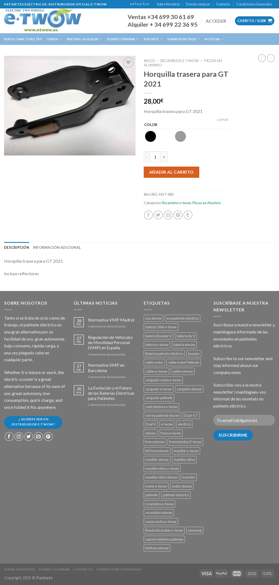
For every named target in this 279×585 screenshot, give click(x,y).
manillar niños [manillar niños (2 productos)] (184, 459)
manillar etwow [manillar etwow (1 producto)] (157, 459)
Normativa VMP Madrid (111, 319)
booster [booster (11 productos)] (194, 353)
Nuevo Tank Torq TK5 (23, 39)
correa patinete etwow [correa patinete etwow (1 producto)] (162, 415)
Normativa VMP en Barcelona (106, 367)
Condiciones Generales (254, 4)
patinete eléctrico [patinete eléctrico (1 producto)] (176, 495)
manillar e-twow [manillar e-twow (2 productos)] (186, 451)
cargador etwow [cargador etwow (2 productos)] (189, 389)
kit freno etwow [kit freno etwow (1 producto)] (157, 451)
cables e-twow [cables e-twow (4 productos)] (156, 371)
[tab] (16, 247)
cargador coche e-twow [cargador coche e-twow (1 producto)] (163, 380)
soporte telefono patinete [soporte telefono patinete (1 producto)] (164, 539)
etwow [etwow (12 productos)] (150, 433)
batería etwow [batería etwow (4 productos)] (184, 344)
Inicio (149, 61)
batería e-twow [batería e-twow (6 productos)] (156, 344)
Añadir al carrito (171, 171)
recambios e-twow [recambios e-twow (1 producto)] (159, 504)
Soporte (153, 39)
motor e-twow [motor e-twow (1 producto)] (156, 486)
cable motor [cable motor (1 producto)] (154, 362)
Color (151, 125)
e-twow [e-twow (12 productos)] (167, 424)
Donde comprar (198, 4)
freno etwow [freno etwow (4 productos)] (154, 442)
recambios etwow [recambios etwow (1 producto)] (158, 512)
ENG (139, 4)
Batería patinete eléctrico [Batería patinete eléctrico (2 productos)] (164, 353)
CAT (147, 4)
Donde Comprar (123, 39)
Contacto (223, 4)
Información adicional (57, 247)
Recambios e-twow (179, 61)
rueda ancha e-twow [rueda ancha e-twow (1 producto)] (161, 521)
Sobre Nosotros (168, 4)
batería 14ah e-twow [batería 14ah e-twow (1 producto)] (161, 327)
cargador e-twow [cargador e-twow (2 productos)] (158, 389)
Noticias (214, 39)
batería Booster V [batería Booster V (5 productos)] (158, 336)
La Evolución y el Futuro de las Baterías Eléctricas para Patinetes (111, 393)
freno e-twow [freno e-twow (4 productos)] (171, 433)
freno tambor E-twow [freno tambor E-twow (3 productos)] (185, 442)
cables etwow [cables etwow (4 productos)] (182, 371)
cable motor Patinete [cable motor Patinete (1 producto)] (183, 362)
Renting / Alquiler (84, 39)
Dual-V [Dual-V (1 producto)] (150, 424)
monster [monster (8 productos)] (188, 477)
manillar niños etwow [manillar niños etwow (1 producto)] (161, 477)
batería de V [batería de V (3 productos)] (186, 336)
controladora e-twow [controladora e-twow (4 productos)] (161, 407)
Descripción (16, 247)
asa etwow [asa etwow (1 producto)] (153, 318)
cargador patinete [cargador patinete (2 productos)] (159, 398)
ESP (132, 4)
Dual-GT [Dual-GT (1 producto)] (191, 415)
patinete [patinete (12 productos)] (151, 495)
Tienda (54, 39)
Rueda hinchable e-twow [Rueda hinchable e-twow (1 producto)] (164, 530)
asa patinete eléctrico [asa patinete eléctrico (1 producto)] (183, 318)
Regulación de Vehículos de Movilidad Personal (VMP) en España (110, 342)
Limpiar (222, 119)
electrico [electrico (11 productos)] (184, 424)
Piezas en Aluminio (206, 203)
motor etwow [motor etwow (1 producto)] (182, 486)
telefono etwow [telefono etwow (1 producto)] (157, 548)
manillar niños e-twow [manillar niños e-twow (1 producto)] (162, 468)
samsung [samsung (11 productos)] (195, 530)
